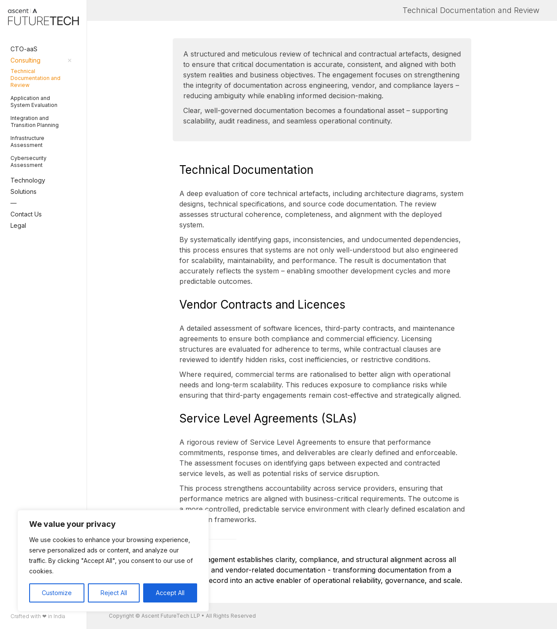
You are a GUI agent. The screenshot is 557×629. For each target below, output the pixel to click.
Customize (57, 592)
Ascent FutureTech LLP (170, 615)
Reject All (114, 592)
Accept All (170, 592)
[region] (113, 561)
